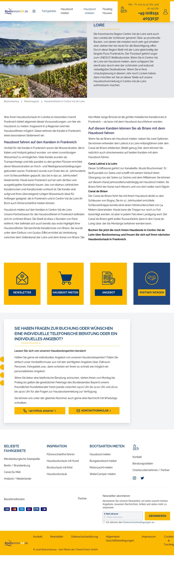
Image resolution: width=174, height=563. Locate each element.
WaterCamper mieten (103, 474)
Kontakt (137, 457)
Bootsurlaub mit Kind (59, 467)
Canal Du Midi (12, 472)
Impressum (149, 536)
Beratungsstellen (142, 463)
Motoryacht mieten (101, 467)
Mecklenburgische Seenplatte (22, 458)
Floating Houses (107, 11)
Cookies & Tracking (169, 540)
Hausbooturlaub (57, 474)
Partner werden (152, 292)
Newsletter (22, 292)
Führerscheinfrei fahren (61, 454)
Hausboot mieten (67, 11)
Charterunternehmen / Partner (151, 470)
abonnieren (157, 515)
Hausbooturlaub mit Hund (63, 460)
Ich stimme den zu (130, 522)
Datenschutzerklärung (84, 536)
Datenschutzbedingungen (137, 522)
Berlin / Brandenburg (17, 465)
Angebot (108, 292)
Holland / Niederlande (17, 478)
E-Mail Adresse (111, 514)
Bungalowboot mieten (103, 460)
